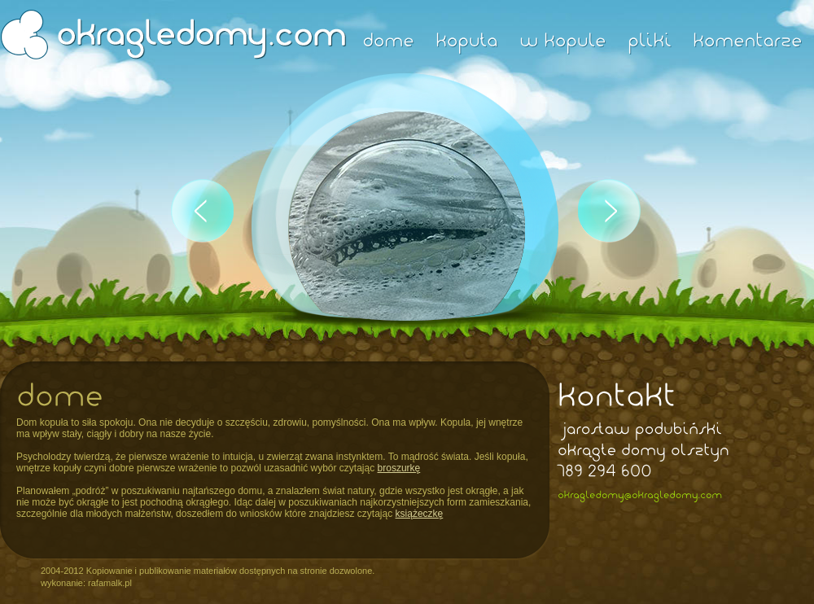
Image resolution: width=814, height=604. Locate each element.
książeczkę (420, 513)
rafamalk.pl (110, 583)
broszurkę (399, 468)
